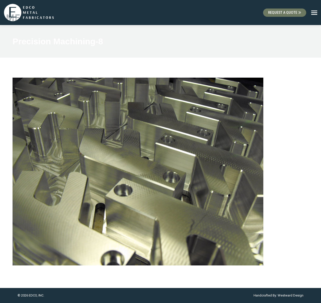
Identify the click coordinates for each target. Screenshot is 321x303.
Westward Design (290, 295)
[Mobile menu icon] (314, 13)
